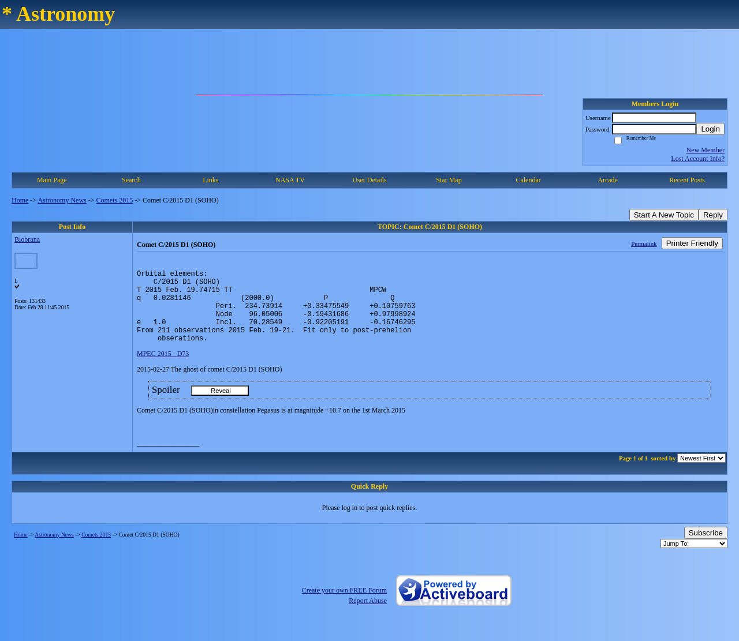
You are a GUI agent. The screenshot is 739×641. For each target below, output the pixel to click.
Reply (713, 215)
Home (20, 200)
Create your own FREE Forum (344, 606)
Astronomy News (62, 200)
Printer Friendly (692, 243)
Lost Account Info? (698, 159)
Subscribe (706, 548)
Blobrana (27, 239)
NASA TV (290, 180)
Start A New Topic (664, 215)
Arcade (608, 180)
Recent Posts (687, 180)
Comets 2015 (114, 200)
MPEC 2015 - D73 (163, 369)
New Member (705, 150)
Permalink (643, 243)
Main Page (52, 180)
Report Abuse (368, 616)
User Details (369, 180)
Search (131, 180)
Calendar (528, 180)
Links (210, 180)
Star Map (448, 180)
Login (710, 129)
